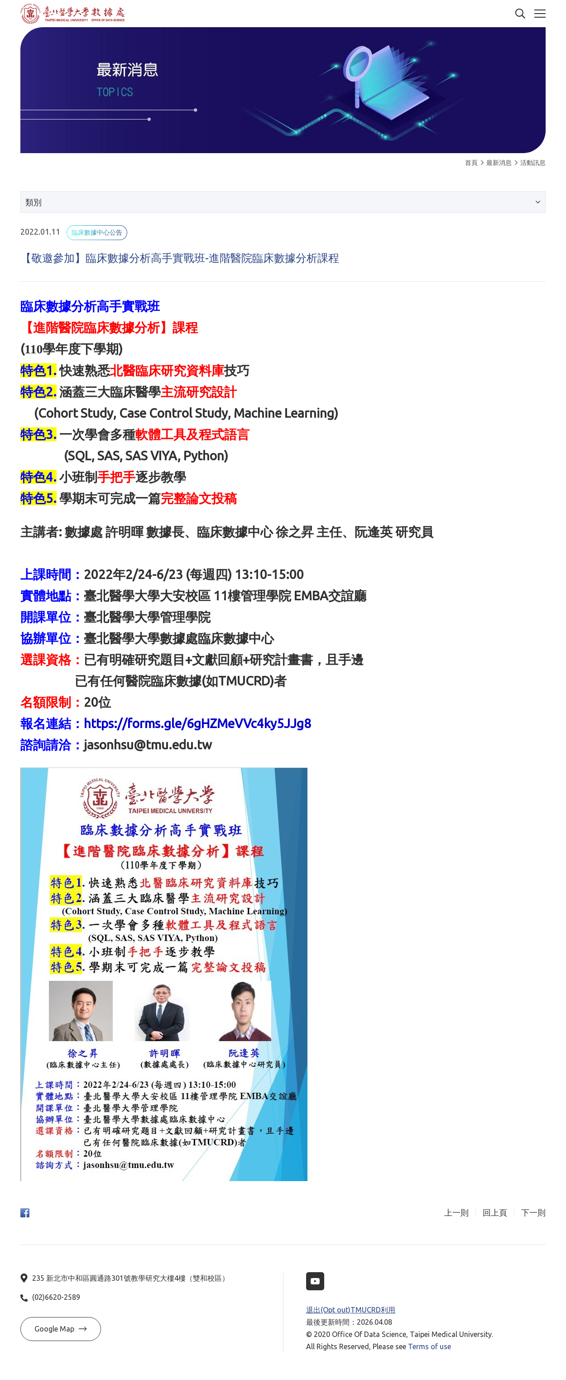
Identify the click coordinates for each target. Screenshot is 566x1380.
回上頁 (495, 1212)
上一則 (456, 1212)
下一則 (533, 1212)
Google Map (60, 1328)
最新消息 (496, 162)
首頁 (471, 162)
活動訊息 (530, 162)
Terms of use (429, 1346)
